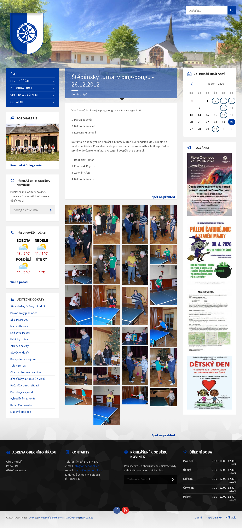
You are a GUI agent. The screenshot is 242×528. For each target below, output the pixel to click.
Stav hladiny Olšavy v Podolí (27, 306)
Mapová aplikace (20, 412)
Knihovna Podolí (20, 332)
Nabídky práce (19, 339)
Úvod (14, 74)
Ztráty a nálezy (19, 346)
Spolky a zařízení (24, 95)
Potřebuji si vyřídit (21, 392)
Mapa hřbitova (19, 326)
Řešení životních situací (24, 385)
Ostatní (16, 102)
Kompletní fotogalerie (26, 165)
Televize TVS (18, 365)
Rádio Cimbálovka (21, 405)
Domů (75, 94)
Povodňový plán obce (24, 313)
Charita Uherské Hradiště (25, 372)
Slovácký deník (19, 352)
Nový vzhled (86, 517)
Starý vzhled (72, 517)
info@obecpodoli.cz (86, 466)
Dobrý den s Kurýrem (23, 359)
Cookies (33, 517)
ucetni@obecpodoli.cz (88, 470)
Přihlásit (231, 517)
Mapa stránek (214, 517)
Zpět (85, 94)
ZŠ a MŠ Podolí (19, 319)
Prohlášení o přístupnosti (51, 517)
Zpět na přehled (163, 197)
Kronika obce (21, 88)
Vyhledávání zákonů (22, 398)
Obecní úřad (20, 81)
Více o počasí (19, 282)
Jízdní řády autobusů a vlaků (28, 379)
